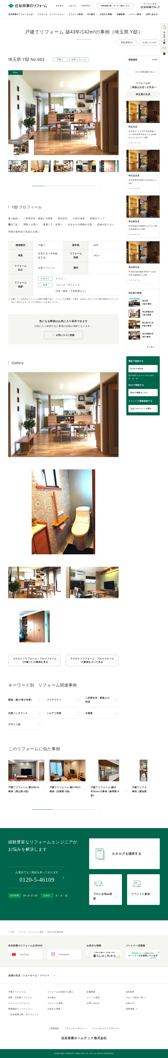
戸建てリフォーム (17, 992)
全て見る (150, 347)
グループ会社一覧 (136, 997)
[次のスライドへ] (99, 186)
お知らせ (72, 6)
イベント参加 (135, 14)
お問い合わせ (93, 1003)
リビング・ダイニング (68, 285)
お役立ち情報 (53, 1009)
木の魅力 (51, 997)
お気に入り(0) (149, 42)
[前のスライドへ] (27, 186)
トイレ (59, 278)
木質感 (89, 713)
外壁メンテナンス (18, 713)
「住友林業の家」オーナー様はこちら (114, 6)
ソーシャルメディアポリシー (105, 1028)
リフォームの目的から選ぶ (60, 992)
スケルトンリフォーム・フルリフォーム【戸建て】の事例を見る (35, 660)
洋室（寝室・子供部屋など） (71, 291)
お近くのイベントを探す (141, 409)
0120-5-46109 (136, 369)
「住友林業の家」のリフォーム (23, 1014)
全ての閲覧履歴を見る (144, 72)
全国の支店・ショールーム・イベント (29, 975)
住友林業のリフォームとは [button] (20, 14)
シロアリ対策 (54, 713)
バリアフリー (54, 700)
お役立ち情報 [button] (106, 14)
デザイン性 (14, 724)
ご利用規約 (53, 1028)
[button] (38, 186)
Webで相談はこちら (139, 393)
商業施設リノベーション (20, 1009)
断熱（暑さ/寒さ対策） (20, 700)
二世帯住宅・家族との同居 (97, 700)
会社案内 (60, 6)
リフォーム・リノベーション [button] (50, 14)
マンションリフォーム (19, 1003)
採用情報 (86, 6)
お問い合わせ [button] (152, 14)
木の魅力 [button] (91, 14)
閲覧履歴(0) (127, 42)
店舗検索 (121, 14)
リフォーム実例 (75, 14)
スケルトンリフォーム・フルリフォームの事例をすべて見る (92, 660)
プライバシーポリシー (75, 1028)
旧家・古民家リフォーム (20, 997)
